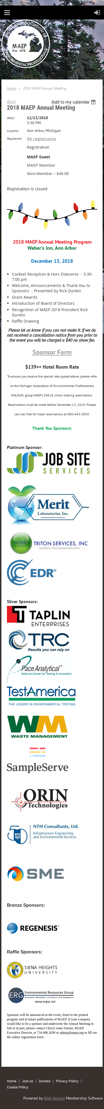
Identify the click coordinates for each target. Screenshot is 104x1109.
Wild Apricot (54, 1098)
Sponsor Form (52, 352)
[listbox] (74, 102)
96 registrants (41, 139)
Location (13, 131)
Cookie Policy (17, 1087)
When (10, 118)
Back (11, 101)
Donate (44, 1080)
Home (11, 88)
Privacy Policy (67, 1080)
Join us (27, 1080)
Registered (14, 138)
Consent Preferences (19, 3)
